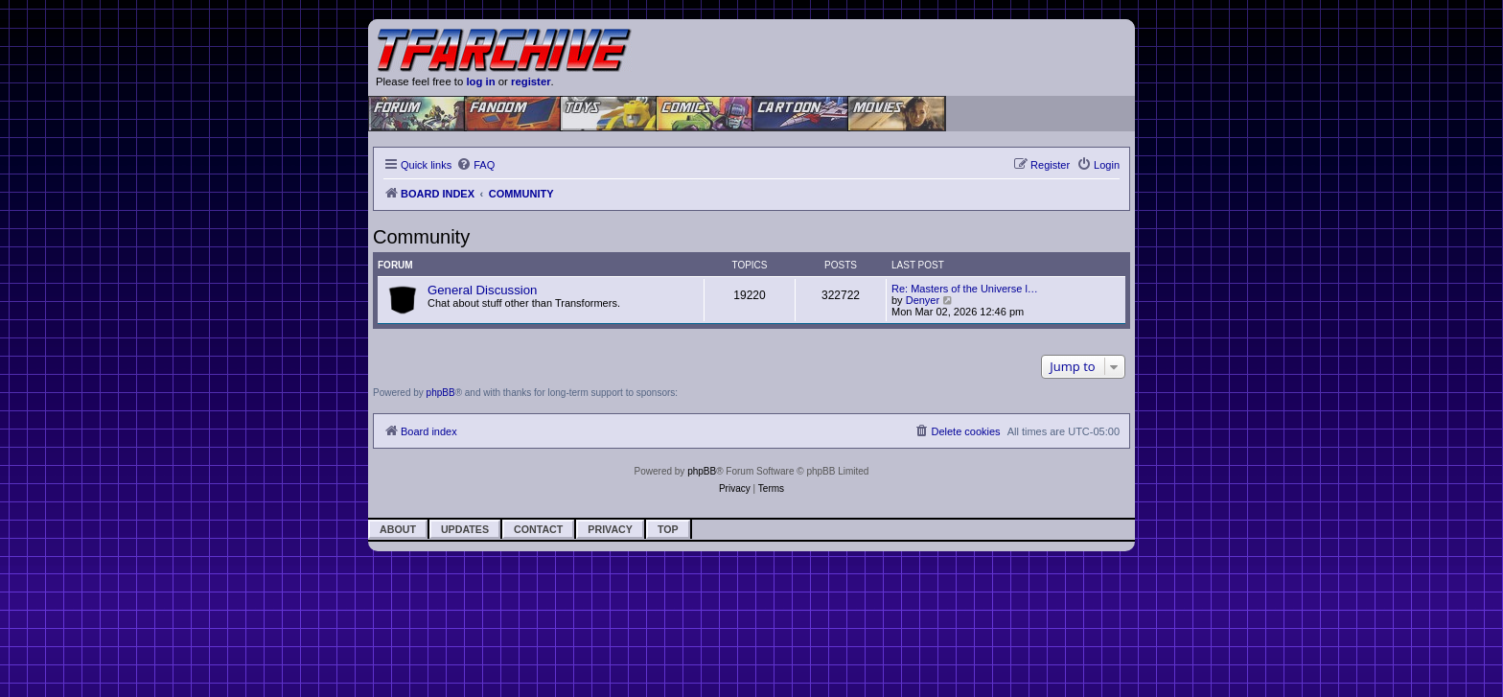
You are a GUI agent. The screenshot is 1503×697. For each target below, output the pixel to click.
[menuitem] (475, 164)
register (531, 81)
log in (480, 81)
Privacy (610, 529)
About (398, 529)
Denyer (922, 300)
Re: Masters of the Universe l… (964, 288)
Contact (538, 529)
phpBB (441, 392)
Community (421, 236)
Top (668, 529)
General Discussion (482, 290)
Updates (465, 529)
